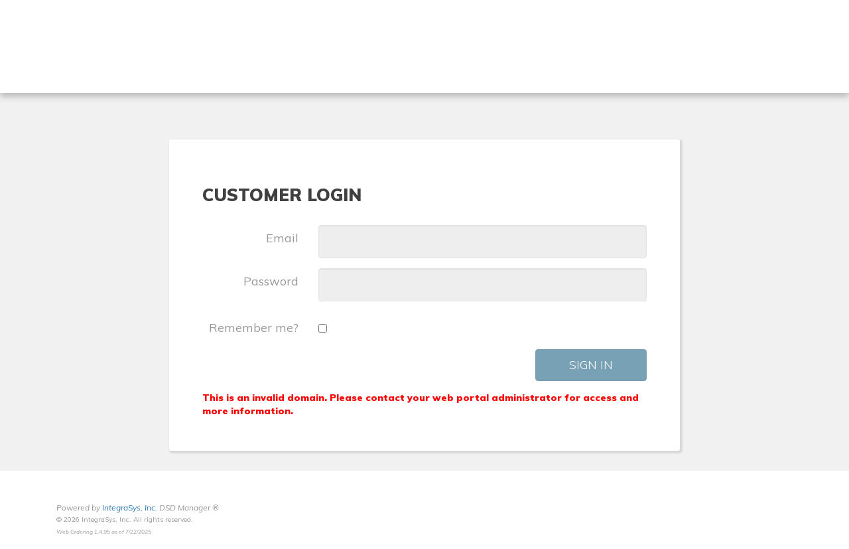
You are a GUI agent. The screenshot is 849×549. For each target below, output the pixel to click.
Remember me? (253, 327)
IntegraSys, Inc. (129, 507)
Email (282, 238)
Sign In (591, 364)
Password (270, 281)
